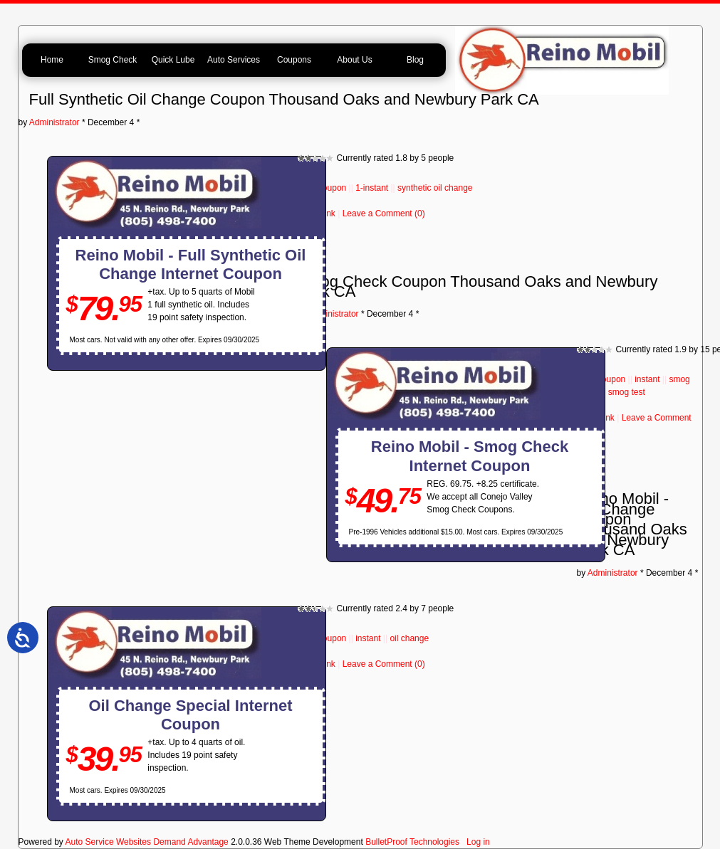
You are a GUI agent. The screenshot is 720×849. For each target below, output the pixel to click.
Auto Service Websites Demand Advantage (147, 842)
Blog (415, 60)
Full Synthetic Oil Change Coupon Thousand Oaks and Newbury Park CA (284, 99)
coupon (332, 188)
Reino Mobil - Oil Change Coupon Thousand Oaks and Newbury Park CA (632, 524)
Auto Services (233, 60)
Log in (478, 842)
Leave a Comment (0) (384, 213)
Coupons (294, 60)
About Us (354, 60)
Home (52, 60)
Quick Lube (173, 60)
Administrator (54, 122)
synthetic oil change (434, 188)
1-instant (371, 188)
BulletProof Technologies (412, 842)
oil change (409, 638)
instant (647, 379)
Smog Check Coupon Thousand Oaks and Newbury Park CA (478, 286)
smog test (626, 392)
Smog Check (112, 60)
